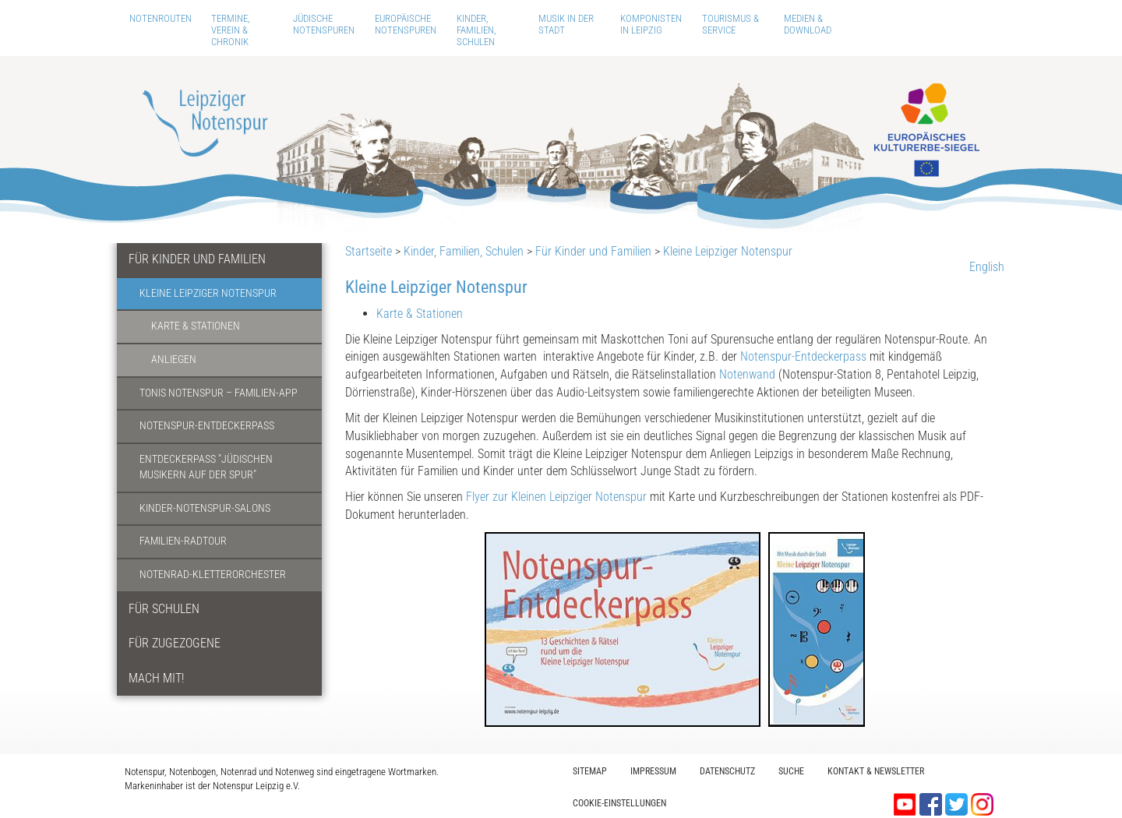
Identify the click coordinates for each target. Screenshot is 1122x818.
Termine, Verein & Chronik (230, 30)
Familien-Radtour (183, 541)
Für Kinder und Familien (197, 259)
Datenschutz (727, 771)
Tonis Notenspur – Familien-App (218, 393)
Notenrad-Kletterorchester (212, 574)
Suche (791, 771)
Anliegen (173, 359)
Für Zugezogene (175, 643)
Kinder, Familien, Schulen (476, 30)
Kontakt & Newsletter (875, 771)
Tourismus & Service (730, 24)
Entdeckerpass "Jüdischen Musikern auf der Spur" (206, 467)
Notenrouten (160, 18)
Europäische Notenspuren (405, 24)
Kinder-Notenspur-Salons (204, 508)
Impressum (653, 771)
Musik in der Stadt (566, 24)
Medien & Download (807, 24)
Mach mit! (156, 678)
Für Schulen (164, 608)
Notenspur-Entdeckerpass (206, 425)
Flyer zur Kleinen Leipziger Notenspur (556, 496)
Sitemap (590, 771)
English (986, 266)
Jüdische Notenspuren (324, 24)
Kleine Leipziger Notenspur (208, 293)
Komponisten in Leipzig (651, 24)
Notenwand (748, 374)
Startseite (368, 251)
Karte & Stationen (195, 326)
